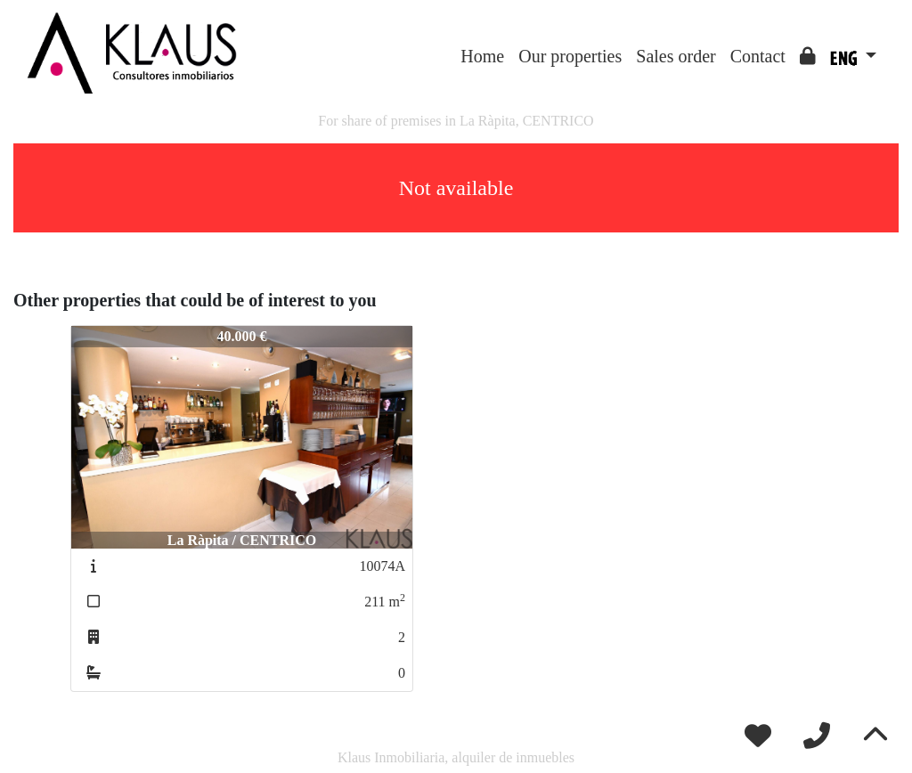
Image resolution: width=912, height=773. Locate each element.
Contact (758, 56)
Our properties (570, 56)
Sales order (675, 56)
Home (482, 56)
